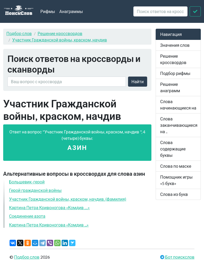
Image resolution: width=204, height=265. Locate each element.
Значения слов (175, 45)
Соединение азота (27, 215)
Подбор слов (19, 33)
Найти (137, 81)
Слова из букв (174, 194)
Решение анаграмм (170, 87)
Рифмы (47, 11)
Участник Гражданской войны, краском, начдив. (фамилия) (67, 198)
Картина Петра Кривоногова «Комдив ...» (49, 224)
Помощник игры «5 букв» (176, 180)
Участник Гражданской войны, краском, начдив (59, 39)
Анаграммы (71, 11)
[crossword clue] (160, 11)
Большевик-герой (27, 181)
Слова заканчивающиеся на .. (178, 125)
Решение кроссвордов (60, 33)
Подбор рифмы (175, 73)
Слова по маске (175, 166)
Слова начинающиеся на (178, 104)
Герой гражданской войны (35, 190)
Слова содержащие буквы (173, 149)
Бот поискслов (179, 256)
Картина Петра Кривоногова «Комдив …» (49, 207)
